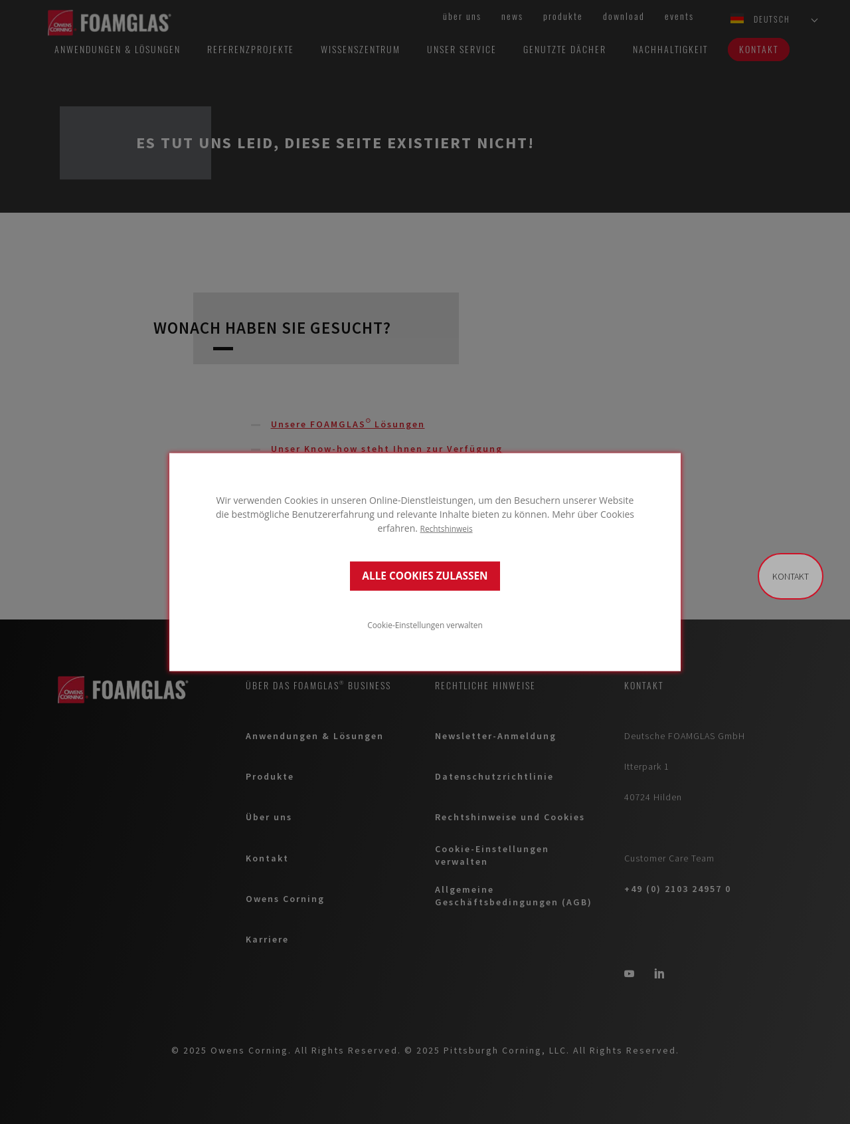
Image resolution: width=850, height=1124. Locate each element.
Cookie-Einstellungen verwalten (425, 624)
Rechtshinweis (446, 527)
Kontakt (790, 576)
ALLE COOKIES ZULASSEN (424, 576)
